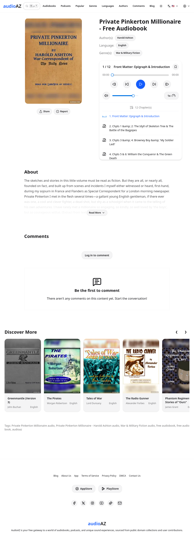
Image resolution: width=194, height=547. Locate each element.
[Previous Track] (114, 84)
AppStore (83, 489)
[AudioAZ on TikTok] (111, 503)
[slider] (112, 74)
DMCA (122, 475)
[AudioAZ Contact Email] (120, 503)
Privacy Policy (109, 475)
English (122, 45)
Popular (80, 6)
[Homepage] (12, 6)
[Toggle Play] (140, 84)
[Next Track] (167, 84)
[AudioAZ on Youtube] (102, 503)
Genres (93, 6)
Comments (139, 6)
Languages (108, 6)
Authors (123, 6)
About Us (66, 475)
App (76, 475)
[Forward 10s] (154, 84)
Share (44, 111)
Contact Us (135, 475)
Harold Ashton (125, 37)
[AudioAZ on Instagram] (92, 503)
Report (62, 111)
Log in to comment (97, 255)
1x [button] (171, 95)
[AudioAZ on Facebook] (74, 503)
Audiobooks (49, 6)
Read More (97, 212)
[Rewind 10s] (127, 84)
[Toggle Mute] (106, 95)
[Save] (176, 67)
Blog (152, 6)
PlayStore (110, 489)
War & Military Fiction (128, 53)
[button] (173, 6)
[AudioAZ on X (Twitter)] (83, 503)
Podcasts (66, 6)
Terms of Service (90, 475)
